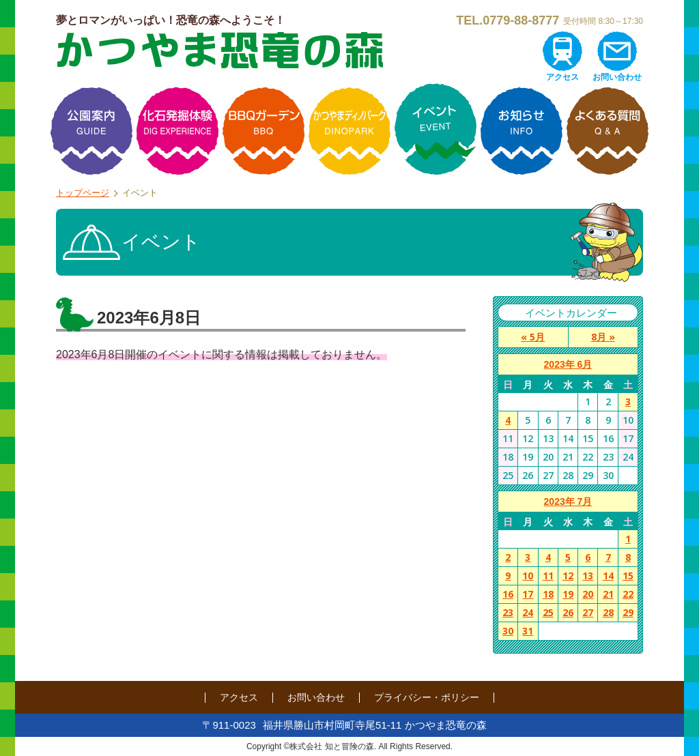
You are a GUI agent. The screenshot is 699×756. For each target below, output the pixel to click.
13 (587, 575)
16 (507, 593)
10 (527, 575)
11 (548, 575)
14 (608, 575)
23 (507, 612)
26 (567, 612)
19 (567, 593)
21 (608, 593)
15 (628, 575)
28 (608, 612)
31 (527, 630)
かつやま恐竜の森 (220, 50)
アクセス (562, 77)
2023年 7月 (568, 501)
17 (527, 593)
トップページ (82, 193)
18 (548, 593)
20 (587, 593)
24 (527, 612)
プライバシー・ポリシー (426, 697)
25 (548, 612)
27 (587, 612)
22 (628, 593)
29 (628, 612)
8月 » (603, 336)
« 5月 (533, 336)
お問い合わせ (617, 77)
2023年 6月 (568, 364)
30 (507, 630)
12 (567, 575)
